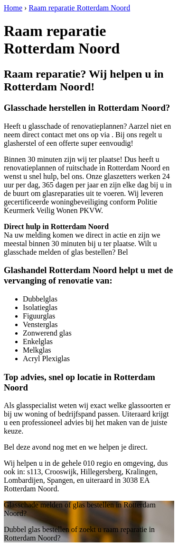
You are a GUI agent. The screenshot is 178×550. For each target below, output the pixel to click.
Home (13, 8)
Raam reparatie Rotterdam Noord (79, 8)
